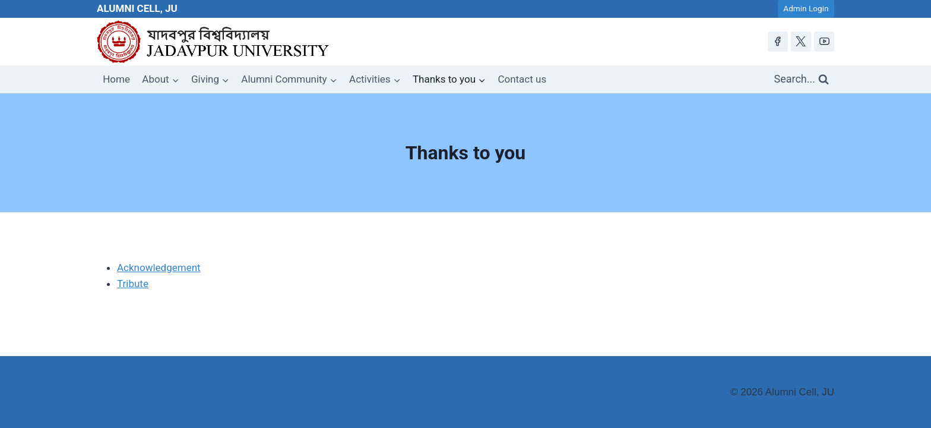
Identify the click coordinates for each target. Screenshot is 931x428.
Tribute (132, 283)
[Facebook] (778, 42)
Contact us (522, 79)
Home (116, 79)
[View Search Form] (801, 79)
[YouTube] (824, 42)
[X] (801, 42)
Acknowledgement (159, 267)
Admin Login (805, 8)
